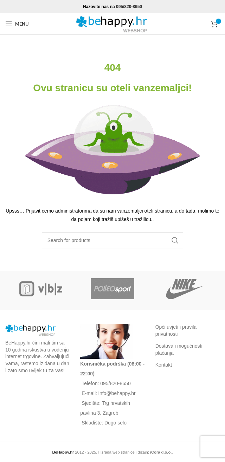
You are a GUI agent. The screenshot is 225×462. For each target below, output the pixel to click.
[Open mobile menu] (17, 24)
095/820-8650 (129, 6)
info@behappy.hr (117, 393)
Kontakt (163, 365)
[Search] (113, 240)
